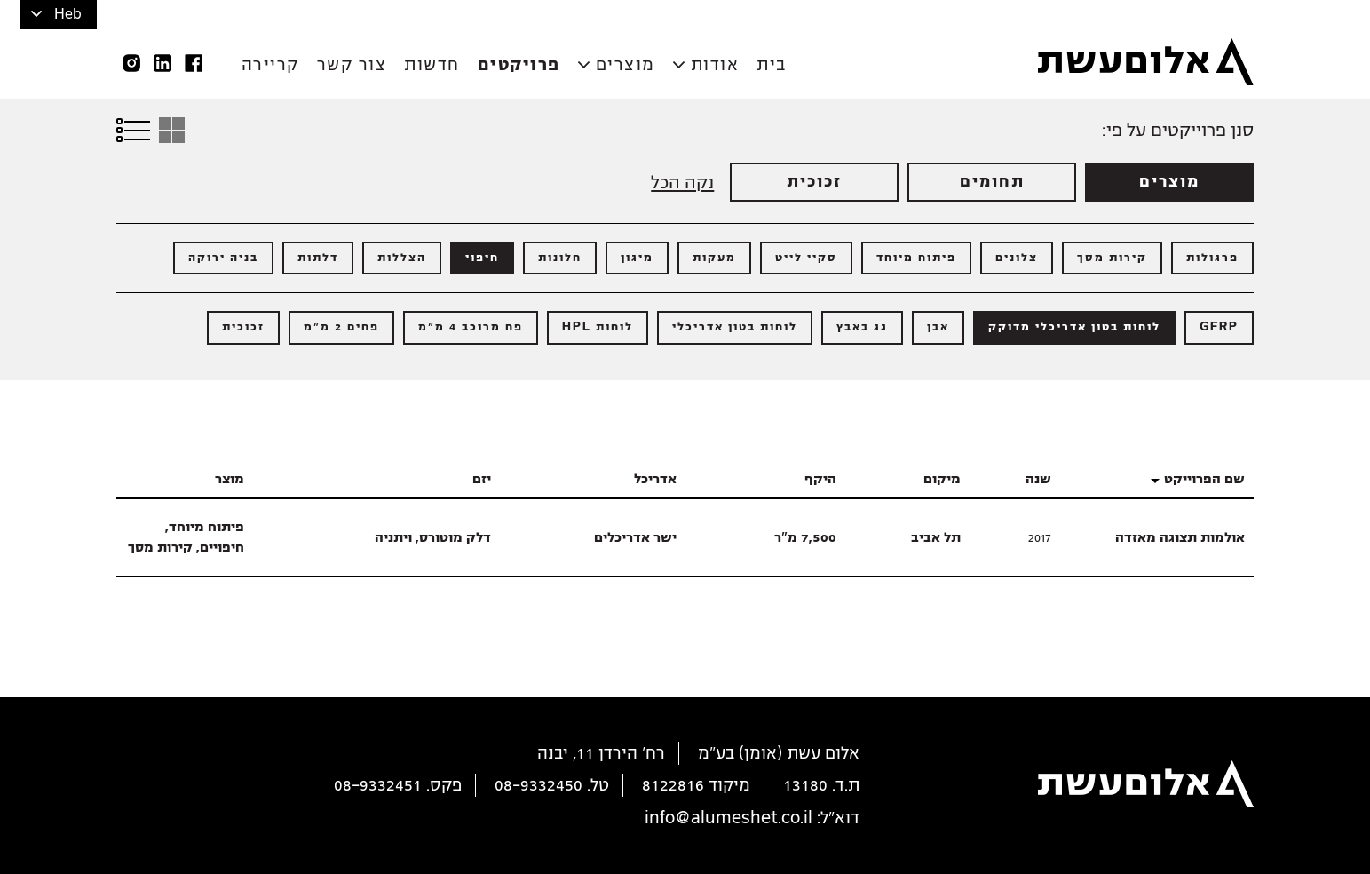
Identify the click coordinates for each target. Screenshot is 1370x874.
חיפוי (482, 257)
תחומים (992, 181)
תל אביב (936, 537)
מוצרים (625, 65)
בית (771, 65)
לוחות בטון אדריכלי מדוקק (1074, 327)
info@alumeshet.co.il (728, 818)
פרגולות (1212, 257)
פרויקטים (519, 65)
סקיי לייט (806, 257)
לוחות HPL (597, 327)
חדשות (432, 65)
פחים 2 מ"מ (341, 327)
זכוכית (814, 181)
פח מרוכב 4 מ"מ (470, 327)
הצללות (401, 257)
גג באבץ (862, 327)
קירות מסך (1112, 257)
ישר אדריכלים (635, 537)
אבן (938, 327)
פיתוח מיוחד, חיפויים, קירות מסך (186, 537)
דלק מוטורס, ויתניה (433, 537)
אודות (715, 65)
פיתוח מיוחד (916, 257)
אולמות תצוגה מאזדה (1180, 537)
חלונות (560, 257)
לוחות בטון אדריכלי (734, 327)
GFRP (1219, 327)
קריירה (270, 65)
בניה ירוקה (223, 257)
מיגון (637, 257)
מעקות (714, 257)
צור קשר (352, 65)
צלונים (1016, 257)
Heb (68, 14)
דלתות (317, 257)
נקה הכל (682, 182)
